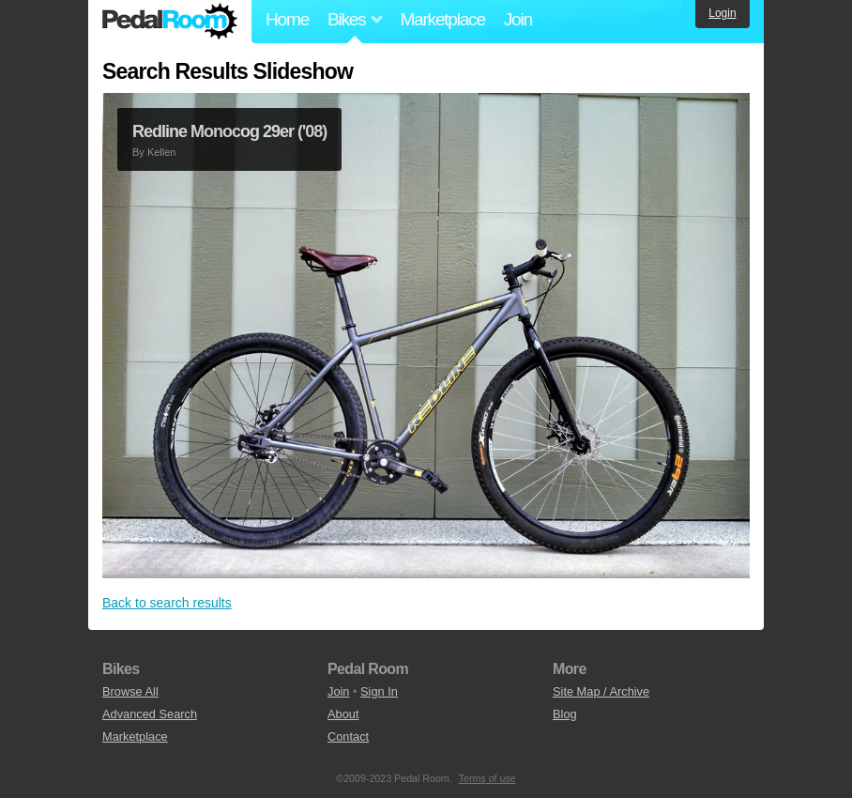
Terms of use (487, 778)
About (342, 714)
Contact (348, 736)
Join (518, 19)
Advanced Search (149, 714)
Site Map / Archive (601, 691)
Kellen (161, 152)
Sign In (379, 691)
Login (722, 13)
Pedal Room (169, 21)
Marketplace (442, 19)
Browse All (130, 691)
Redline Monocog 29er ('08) (229, 131)
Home (287, 19)
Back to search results (167, 602)
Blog (565, 714)
